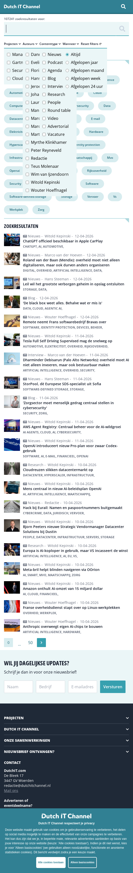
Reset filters (91, 44)
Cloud (17, 78)
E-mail (95, 119)
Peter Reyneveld (46, 150)
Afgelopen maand (87, 70)
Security (19, 70)
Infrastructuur (19, 158)
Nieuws (54, 54)
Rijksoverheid (96, 171)
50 (30, 642)
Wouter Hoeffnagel (49, 190)
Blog (52, 78)
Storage (66, 196)
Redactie (39, 158)
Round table (59, 110)
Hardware (96, 132)
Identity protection (86, 145)
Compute (16, 106)
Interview (56, 86)
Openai (14, 171)
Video (53, 118)
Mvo (110, 158)
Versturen (112, 687)
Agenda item (59, 70)
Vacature (56, 134)
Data (107, 106)
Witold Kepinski (45, 182)
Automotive (17, 93)
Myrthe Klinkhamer (49, 142)
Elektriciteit (17, 132)
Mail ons (11, 790)
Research (56, 94)
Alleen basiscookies (83, 862)
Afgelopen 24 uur (87, 86)
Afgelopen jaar (84, 62)
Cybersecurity (79, 106)
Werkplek (16, 209)
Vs (115, 196)
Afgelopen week (85, 78)
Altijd (75, 54)
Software (92, 183)
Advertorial (58, 126)
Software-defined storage (27, 196)
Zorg (41, 209)
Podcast (55, 62)
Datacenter (17, 119)
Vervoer (92, 196)
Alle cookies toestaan (51, 862)
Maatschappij (82, 158)
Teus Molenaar (45, 166)
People (54, 102)
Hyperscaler (17, 145)
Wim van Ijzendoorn (50, 174)
